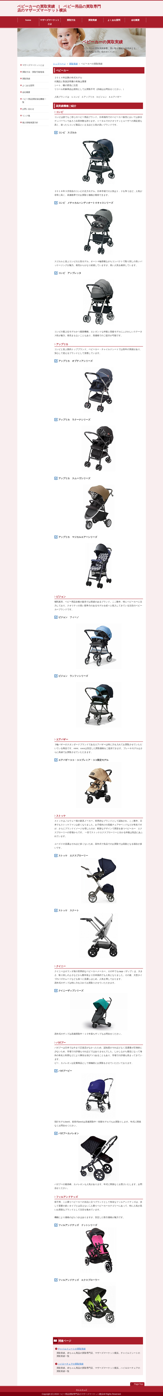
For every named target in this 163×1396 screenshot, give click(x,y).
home (28, 20)
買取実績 (92, 20)
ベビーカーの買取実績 (102, 42)
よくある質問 (114, 20)
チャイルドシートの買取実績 (72, 1349)
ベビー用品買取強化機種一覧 (34, 100)
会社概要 (135, 20)
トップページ (59, 64)
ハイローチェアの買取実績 (71, 1364)
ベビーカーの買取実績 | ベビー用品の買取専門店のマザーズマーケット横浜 (59, 8)
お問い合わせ (28, 109)
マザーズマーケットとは (49, 22)
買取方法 (71, 20)
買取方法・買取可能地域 (33, 72)
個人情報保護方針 (30, 122)
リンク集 (26, 116)
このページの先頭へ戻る (137, 1384)
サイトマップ (81, 1390)
